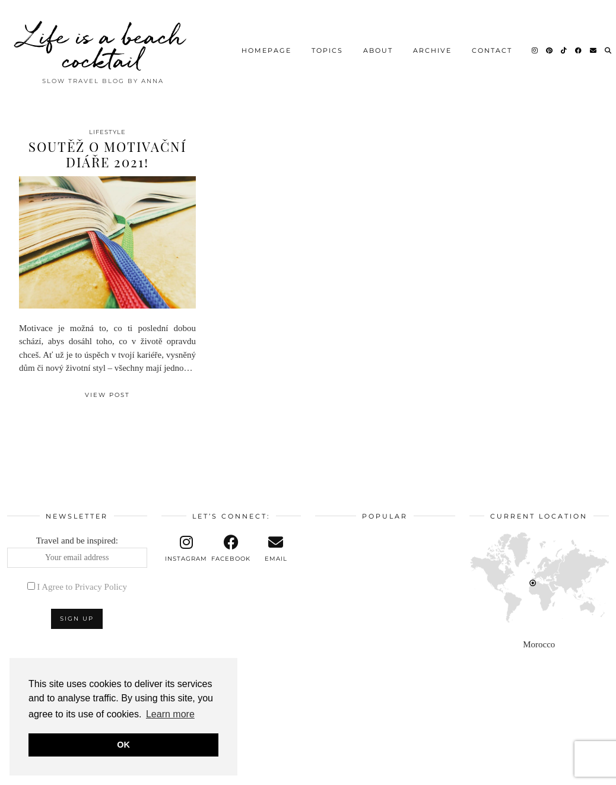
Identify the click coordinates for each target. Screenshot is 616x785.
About (378, 50)
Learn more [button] (170, 714)
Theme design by (557, 772)
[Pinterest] (550, 50)
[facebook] (231, 548)
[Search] (608, 50)
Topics (327, 50)
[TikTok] (564, 50)
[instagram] (186, 548)
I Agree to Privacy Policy (82, 587)
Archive (432, 50)
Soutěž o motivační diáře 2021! (107, 154)
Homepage (266, 50)
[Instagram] (535, 50)
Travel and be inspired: (77, 552)
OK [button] (123, 744)
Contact (492, 50)
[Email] (594, 50)
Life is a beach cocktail (103, 47)
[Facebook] (579, 50)
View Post (107, 395)
